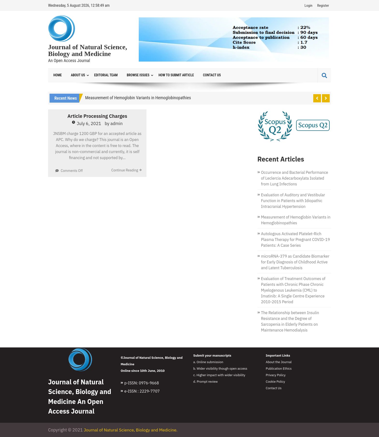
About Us (77, 75)
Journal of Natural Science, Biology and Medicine (87, 50)
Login (309, 5)
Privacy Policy (276, 375)
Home (57, 75)
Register (323, 5)
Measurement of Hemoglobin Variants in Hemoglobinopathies (138, 97)
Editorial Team (103, 75)
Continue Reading (124, 170)
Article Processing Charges (97, 116)
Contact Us (206, 75)
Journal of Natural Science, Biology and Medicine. (132, 430)
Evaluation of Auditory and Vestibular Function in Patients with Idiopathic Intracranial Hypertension (293, 201)
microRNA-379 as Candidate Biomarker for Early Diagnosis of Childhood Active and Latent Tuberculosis (295, 262)
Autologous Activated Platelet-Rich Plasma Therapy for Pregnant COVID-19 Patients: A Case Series (295, 240)
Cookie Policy (275, 382)
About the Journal (279, 362)
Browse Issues (135, 75)
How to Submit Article (172, 75)
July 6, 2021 (89, 124)
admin (116, 124)
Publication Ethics (279, 369)
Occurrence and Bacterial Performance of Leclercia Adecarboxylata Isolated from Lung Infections (294, 178)
